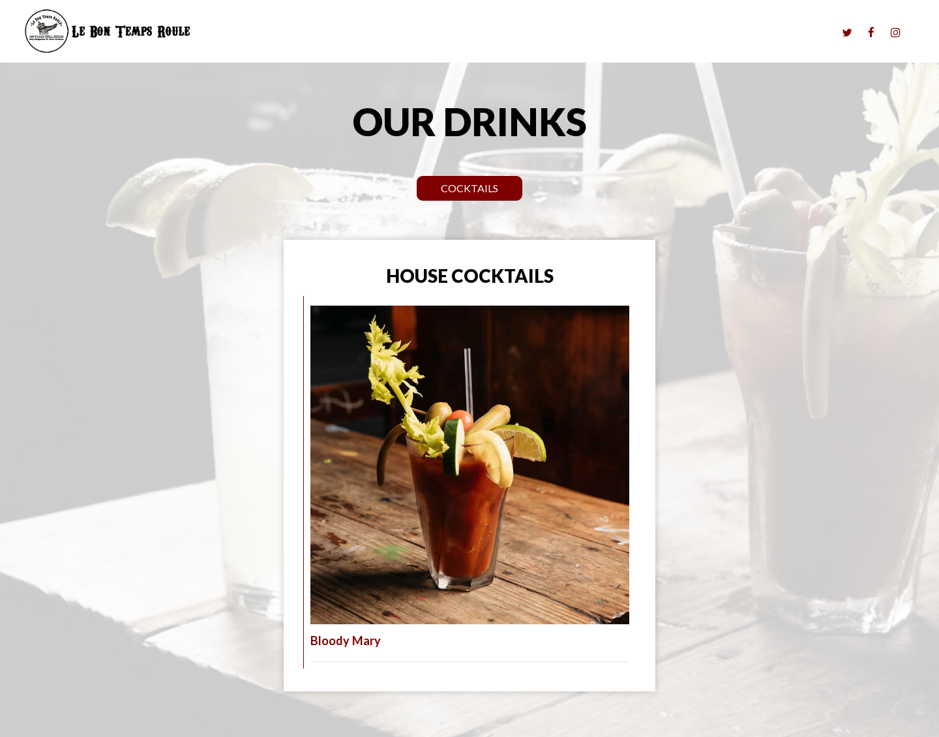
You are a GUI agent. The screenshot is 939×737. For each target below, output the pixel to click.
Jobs (726, 32)
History (810, 32)
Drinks (643, 32)
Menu (603, 32)
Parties (687, 32)
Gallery (765, 32)
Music (565, 32)
